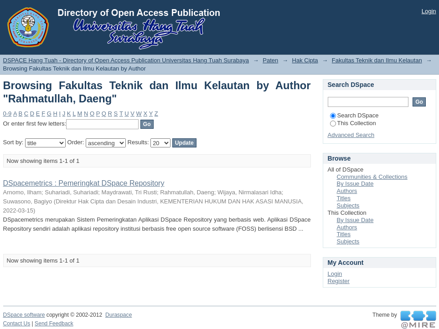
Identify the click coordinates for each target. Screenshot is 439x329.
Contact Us (17, 323)
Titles (344, 198)
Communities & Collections (372, 176)
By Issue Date (355, 183)
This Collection (353, 123)
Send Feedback (54, 323)
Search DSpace (354, 115)
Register (339, 281)
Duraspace (118, 315)
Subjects (348, 205)
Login (429, 11)
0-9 (7, 113)
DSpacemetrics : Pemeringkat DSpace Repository (84, 183)
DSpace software (24, 315)
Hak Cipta (305, 60)
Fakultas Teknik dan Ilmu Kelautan (377, 60)
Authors (347, 190)
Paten (270, 60)
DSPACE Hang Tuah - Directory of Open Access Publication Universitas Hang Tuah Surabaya (126, 60)
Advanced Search (351, 135)
